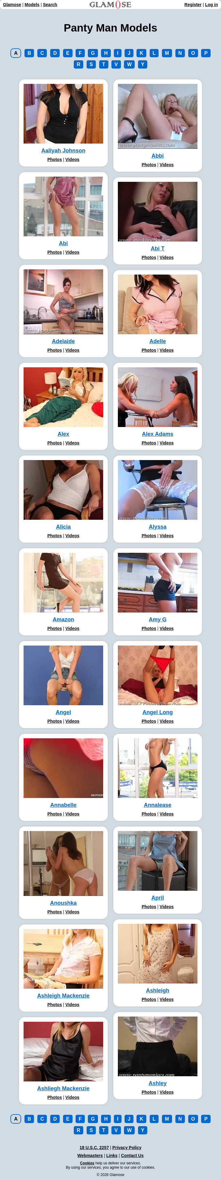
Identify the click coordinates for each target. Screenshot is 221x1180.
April (157, 898)
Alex (63, 434)
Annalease (157, 805)
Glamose (12, 4)
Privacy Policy (126, 1147)
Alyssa (158, 527)
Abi (63, 243)
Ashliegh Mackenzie (63, 1088)
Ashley (157, 1083)
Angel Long (158, 712)
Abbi (158, 156)
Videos (73, 159)
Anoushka (63, 903)
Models (32, 4)
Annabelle (63, 805)
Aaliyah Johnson (63, 151)
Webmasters (90, 1155)
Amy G (158, 619)
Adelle (157, 341)
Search (50, 4)
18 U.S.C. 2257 (94, 1147)
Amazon (63, 619)
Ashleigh (157, 990)
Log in (211, 4)
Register (193, 4)
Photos (54, 159)
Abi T (158, 248)
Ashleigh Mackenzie (63, 996)
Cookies (87, 1163)
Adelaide (63, 341)
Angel (63, 712)
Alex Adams (157, 434)
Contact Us (132, 1155)
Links (112, 1155)
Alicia (63, 527)
